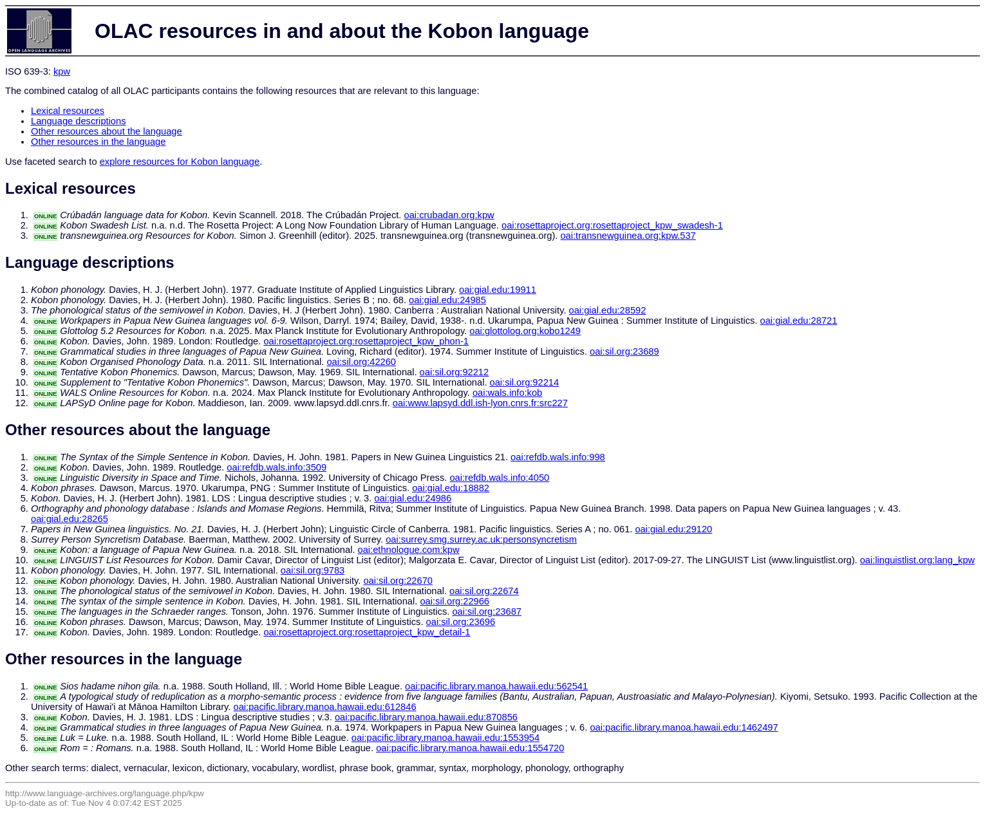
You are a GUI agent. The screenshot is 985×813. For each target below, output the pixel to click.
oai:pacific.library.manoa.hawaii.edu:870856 (426, 717)
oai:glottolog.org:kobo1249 (525, 331)
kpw (61, 71)
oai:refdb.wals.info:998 (558, 457)
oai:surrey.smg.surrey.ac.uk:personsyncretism (481, 539)
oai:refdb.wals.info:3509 (276, 467)
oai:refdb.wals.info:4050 (499, 477)
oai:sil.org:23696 (461, 622)
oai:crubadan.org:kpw (449, 215)
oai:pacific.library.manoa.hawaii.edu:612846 (325, 707)
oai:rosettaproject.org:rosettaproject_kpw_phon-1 (366, 341)
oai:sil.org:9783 (312, 570)
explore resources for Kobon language (180, 161)
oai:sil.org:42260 (361, 362)
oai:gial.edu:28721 (799, 320)
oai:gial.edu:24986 (412, 498)
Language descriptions (78, 121)
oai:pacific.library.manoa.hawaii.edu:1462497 (684, 727)
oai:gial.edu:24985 (447, 300)
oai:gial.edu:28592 (607, 310)
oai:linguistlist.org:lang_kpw (917, 560)
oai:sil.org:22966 (454, 601)
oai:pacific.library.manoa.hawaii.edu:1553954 (445, 738)
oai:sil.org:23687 (486, 611)
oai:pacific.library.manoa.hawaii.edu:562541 (496, 686)
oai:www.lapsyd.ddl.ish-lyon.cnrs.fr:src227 (480, 403)
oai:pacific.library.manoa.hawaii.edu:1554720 (470, 748)
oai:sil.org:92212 (454, 372)
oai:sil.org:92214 (524, 382)
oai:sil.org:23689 (624, 351)
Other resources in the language (98, 141)
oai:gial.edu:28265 (69, 519)
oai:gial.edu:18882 (450, 488)
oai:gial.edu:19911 (497, 290)
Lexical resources (67, 111)
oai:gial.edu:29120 (673, 529)
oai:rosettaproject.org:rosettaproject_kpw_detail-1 (366, 632)
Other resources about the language (106, 131)
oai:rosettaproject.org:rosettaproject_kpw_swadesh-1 (612, 225)
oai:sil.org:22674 (484, 591)
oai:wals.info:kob (507, 393)
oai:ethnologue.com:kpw (409, 550)
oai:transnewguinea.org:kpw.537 (627, 235)
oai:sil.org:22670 (398, 580)
